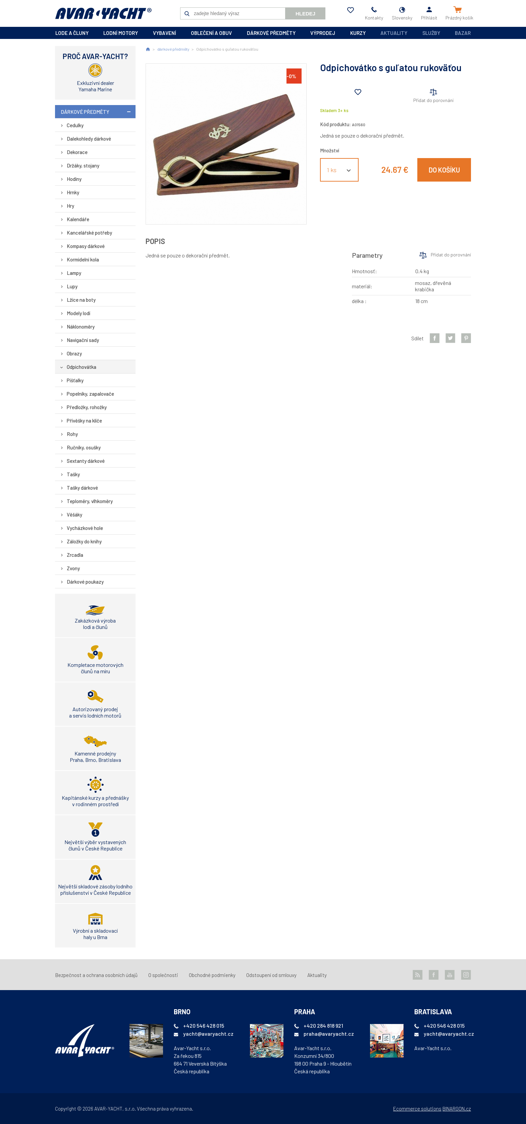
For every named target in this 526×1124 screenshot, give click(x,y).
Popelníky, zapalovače (90, 394)
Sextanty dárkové (86, 461)
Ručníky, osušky (84, 447)
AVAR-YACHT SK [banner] (103, 13)
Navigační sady (83, 340)
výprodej (322, 33)
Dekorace (77, 152)
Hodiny (74, 179)
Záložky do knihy (84, 541)
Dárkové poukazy (85, 582)
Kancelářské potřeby (89, 233)
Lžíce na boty (81, 300)
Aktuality (393, 33)
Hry (70, 206)
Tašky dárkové (82, 488)
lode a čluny (72, 33)
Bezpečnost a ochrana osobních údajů (96, 975)
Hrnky (73, 192)
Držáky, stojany (83, 165)
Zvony (73, 568)
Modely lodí (78, 313)
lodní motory (120, 33)
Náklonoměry (81, 327)
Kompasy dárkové (86, 246)
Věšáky (74, 514)
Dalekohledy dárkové (89, 139)
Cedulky (75, 125)
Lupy (72, 286)
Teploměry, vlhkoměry (90, 501)
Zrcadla (75, 555)
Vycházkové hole (85, 528)
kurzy (358, 33)
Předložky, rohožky (87, 407)
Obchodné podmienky (212, 975)
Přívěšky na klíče (84, 421)
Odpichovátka (81, 367)
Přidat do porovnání (433, 100)
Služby (431, 33)
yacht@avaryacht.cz (208, 1033)
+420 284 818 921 (323, 1025)
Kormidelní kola (83, 259)
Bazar (463, 33)
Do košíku (444, 170)
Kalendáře (78, 219)
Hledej (305, 13)
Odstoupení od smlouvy (271, 975)
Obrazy (74, 353)
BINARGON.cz (456, 1109)
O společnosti (163, 975)
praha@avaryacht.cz (329, 1033)
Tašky (73, 474)
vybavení (164, 33)
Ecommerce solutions (417, 1109)
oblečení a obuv (211, 33)
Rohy (72, 434)
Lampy (74, 273)
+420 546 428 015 (203, 1025)
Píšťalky (75, 380)
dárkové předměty (271, 33)
